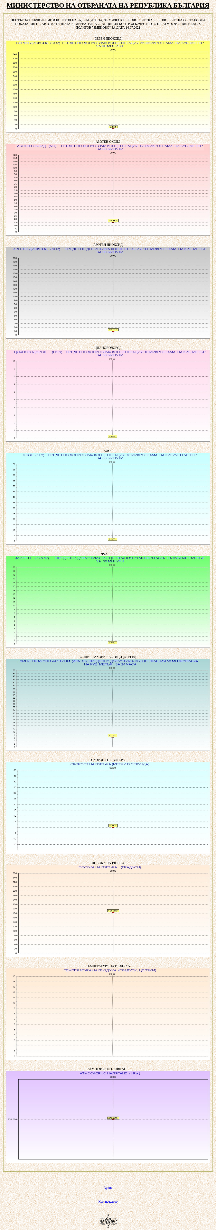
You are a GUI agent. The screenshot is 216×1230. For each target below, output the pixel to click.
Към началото (108, 1201)
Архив (108, 1187)
